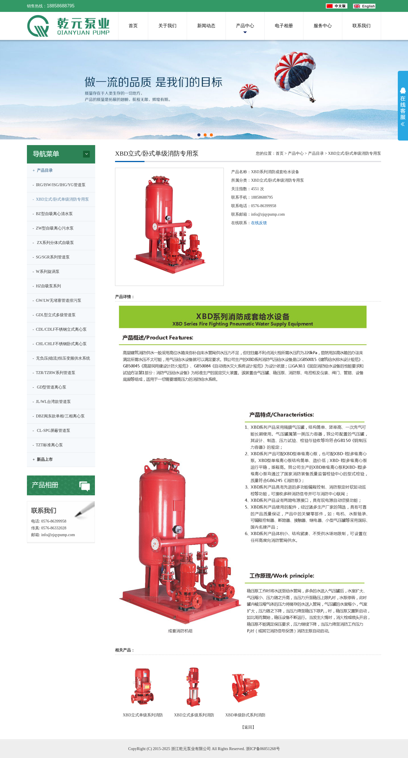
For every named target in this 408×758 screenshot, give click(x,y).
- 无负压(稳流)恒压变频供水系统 (61, 358)
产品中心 (245, 25)
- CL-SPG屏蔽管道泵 (51, 430)
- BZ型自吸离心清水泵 (53, 214)
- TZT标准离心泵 (48, 445)
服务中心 (323, 25)
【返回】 (248, 727)
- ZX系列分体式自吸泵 (53, 243)
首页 (133, 25)
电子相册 (284, 25)
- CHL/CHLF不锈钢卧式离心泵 (60, 344)
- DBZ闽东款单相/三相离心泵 (59, 416)
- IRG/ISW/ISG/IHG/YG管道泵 (59, 185)
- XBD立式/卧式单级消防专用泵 (61, 199)
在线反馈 (259, 223)
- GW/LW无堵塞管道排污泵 (57, 300)
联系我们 (361, 25)
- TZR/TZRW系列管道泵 (54, 373)
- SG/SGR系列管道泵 (51, 257)
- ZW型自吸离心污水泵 (53, 228)
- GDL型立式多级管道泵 (54, 315)
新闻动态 (206, 25)
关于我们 (167, 25)
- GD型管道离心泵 (49, 387)
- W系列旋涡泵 (46, 271)
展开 (403, 107)
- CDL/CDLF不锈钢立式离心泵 (60, 329)
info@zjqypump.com (58, 535)
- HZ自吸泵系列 (47, 286)
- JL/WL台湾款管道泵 (52, 402)
